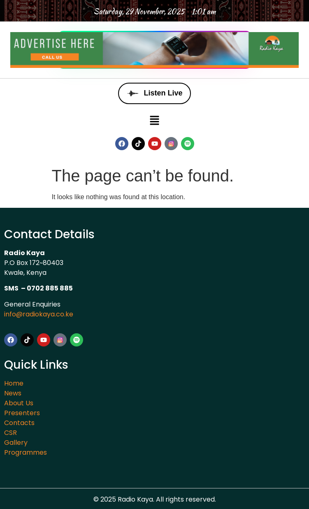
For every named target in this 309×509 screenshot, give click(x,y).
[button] (154, 120)
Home (13, 383)
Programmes (25, 452)
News (12, 393)
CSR (10, 432)
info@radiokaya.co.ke (38, 314)
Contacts (19, 423)
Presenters (22, 413)
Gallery (16, 442)
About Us (18, 403)
